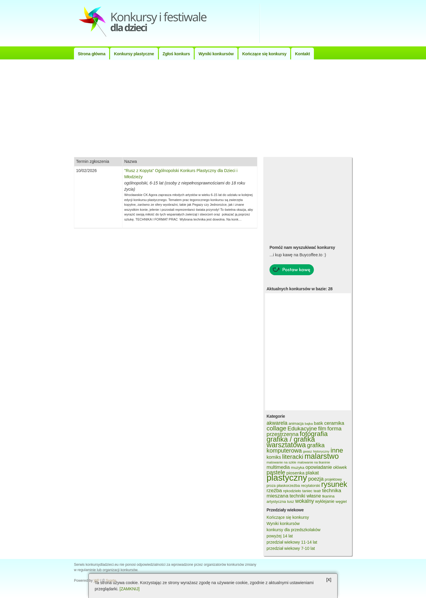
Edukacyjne (302, 428)
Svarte (111, 580)
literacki (293, 456)
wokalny (304, 501)
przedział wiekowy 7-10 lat (291, 548)
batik (318, 423)
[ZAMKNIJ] (130, 588)
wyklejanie (324, 501)
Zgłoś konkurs (176, 53)
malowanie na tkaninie (313, 462)
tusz (290, 502)
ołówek (340, 467)
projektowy (333, 479)
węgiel (341, 501)
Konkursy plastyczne (134, 53)
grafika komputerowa (296, 448)
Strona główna (91, 53)
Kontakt (302, 53)
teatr (317, 491)
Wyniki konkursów (216, 53)
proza (271, 486)
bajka (309, 423)
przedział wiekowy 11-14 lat (292, 542)
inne (336, 450)
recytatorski (310, 486)
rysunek (334, 484)
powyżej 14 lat (280, 536)
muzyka (297, 467)
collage (276, 428)
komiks (274, 457)
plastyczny (287, 477)
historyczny (321, 451)
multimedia (278, 467)
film (322, 429)
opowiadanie (319, 467)
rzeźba (274, 490)
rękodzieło (292, 491)
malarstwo (321, 456)
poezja (316, 479)
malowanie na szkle (281, 462)
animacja (296, 424)
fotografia (314, 433)
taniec (307, 491)
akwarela (277, 423)
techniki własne (305, 495)
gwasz (307, 451)
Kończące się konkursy (264, 53)
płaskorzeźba (288, 485)
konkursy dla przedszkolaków (293, 529)
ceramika (334, 423)
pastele (276, 472)
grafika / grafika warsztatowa (291, 442)
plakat (312, 473)
